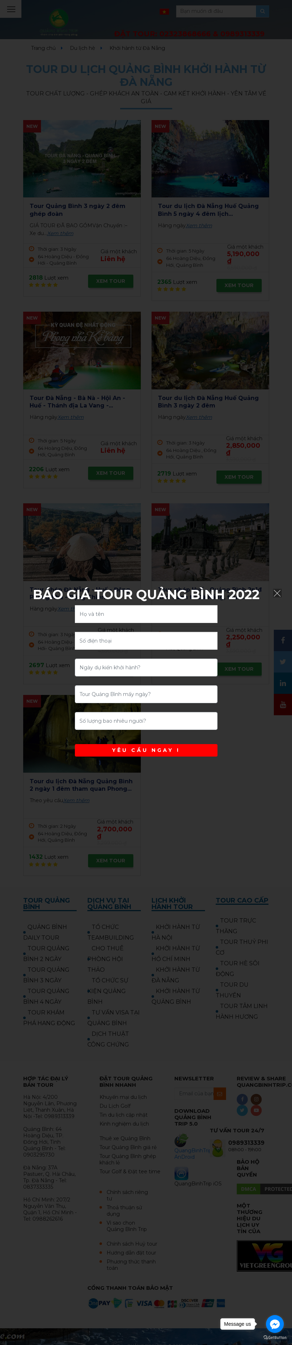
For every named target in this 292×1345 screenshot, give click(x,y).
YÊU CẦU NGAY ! (146, 750)
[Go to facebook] (275, 1324)
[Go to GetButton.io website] (274, 1337)
